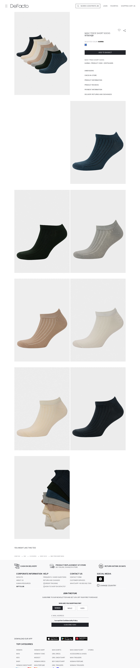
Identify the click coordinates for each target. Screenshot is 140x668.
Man (18, 654)
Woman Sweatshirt (24, 665)
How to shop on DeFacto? (54, 587)
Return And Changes (51, 580)
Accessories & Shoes (78, 654)
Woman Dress (39, 661)
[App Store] (53, 639)
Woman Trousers (77, 665)
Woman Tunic (39, 654)
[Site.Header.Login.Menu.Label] (6, 6)
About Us (20, 580)
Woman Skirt (39, 650)
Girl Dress (56, 654)
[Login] (105, 6)
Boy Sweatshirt (58, 661)
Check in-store (91, 75)
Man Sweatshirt (76, 650)
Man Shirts (56, 650)
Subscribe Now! (70, 625)
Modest (37, 658)
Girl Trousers (57, 665)
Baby (18, 661)
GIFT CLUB (20, 586)
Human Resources (23, 583)
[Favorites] (114, 6)
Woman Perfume (76, 661)
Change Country (108, 585)
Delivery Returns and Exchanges (98, 94)
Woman (58, 608)
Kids (82, 608)
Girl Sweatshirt (58, 658)
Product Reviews (92, 85)
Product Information (93, 80)
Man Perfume (39, 665)
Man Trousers (75, 658)
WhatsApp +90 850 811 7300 (80, 583)
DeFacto (19, 577)
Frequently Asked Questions (54, 577)
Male (70, 608)
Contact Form (75, 577)
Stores (91, 650)
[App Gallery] (81, 639)
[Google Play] (67, 639)
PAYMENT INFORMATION (93, 89)
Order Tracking (50, 583)
